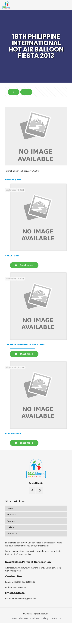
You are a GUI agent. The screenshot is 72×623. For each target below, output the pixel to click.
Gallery (10, 527)
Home (10, 508)
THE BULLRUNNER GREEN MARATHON (24, 344)
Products (11, 521)
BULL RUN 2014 (13, 433)
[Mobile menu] (67, 4)
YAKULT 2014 (12, 255)
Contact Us (12, 533)
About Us (11, 514)
